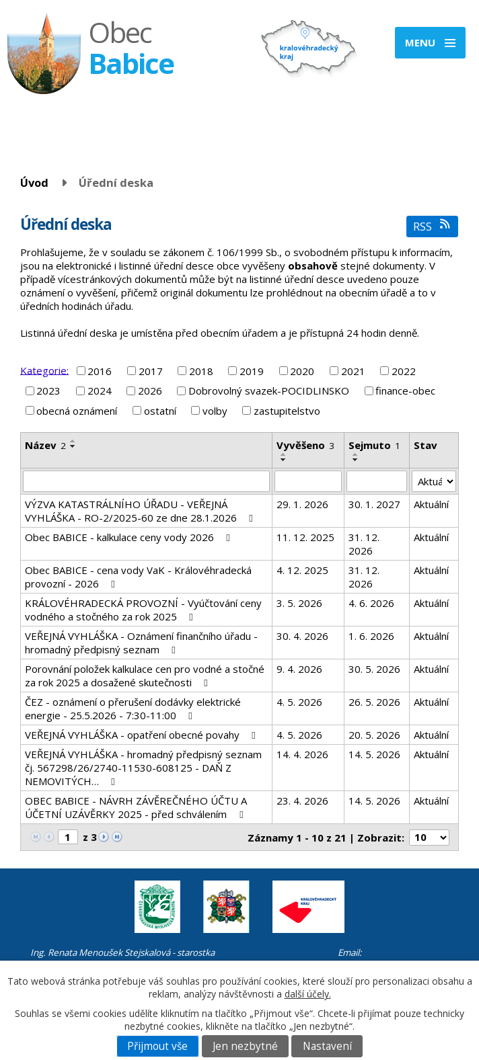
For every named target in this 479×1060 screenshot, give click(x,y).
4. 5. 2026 (299, 701)
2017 (151, 371)
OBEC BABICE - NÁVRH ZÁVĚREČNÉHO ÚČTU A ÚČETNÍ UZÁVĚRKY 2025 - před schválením (136, 807)
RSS (432, 226)
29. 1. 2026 (302, 504)
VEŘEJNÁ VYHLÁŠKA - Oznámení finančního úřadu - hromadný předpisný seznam (141, 642)
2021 (353, 371)
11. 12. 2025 (305, 537)
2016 (99, 371)
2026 (150, 390)
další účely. (308, 993)
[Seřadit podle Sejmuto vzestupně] (355, 454)
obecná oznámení (76, 410)
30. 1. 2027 (374, 504)
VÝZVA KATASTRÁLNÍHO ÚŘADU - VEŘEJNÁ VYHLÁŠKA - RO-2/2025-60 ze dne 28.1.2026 (141, 510)
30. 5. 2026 (374, 669)
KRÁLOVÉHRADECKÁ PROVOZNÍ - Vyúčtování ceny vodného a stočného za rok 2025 (143, 609)
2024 (99, 390)
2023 (48, 390)
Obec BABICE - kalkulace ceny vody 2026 (129, 537)
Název (45, 445)
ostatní (160, 410)
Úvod (34, 182)
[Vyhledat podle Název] (146, 481)
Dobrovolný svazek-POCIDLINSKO (268, 390)
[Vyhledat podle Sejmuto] (377, 481)
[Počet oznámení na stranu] (429, 837)
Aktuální (431, 504)
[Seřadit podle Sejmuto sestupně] (355, 459)
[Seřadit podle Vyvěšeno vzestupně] (284, 454)
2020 (302, 371)
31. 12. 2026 (363, 543)
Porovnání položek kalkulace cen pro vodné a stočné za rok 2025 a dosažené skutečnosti (144, 675)
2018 (201, 371)
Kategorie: (44, 369)
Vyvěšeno (305, 445)
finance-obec (405, 390)
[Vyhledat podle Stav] (434, 481)
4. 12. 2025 (302, 570)
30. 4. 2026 (302, 636)
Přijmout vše (157, 1046)
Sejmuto (374, 445)
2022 (404, 371)
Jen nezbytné (245, 1046)
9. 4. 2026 (299, 669)
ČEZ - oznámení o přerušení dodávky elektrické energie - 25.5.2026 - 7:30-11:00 (133, 708)
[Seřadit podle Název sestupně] (73, 446)
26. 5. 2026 (374, 701)
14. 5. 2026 (374, 754)
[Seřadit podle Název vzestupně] (73, 441)
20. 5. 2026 (374, 734)
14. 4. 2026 (302, 754)
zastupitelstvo (287, 410)
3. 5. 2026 (299, 603)
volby (214, 410)
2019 (251, 371)
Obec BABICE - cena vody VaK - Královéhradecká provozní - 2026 (138, 576)
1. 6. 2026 (371, 636)
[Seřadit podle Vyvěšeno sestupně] (284, 459)
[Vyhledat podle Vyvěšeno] (308, 481)
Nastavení (327, 1046)
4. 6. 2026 (371, 603)
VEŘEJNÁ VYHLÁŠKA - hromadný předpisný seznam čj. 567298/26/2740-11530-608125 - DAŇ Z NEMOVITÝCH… (143, 767)
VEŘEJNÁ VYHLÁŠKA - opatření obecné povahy (142, 734)
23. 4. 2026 (302, 800)
